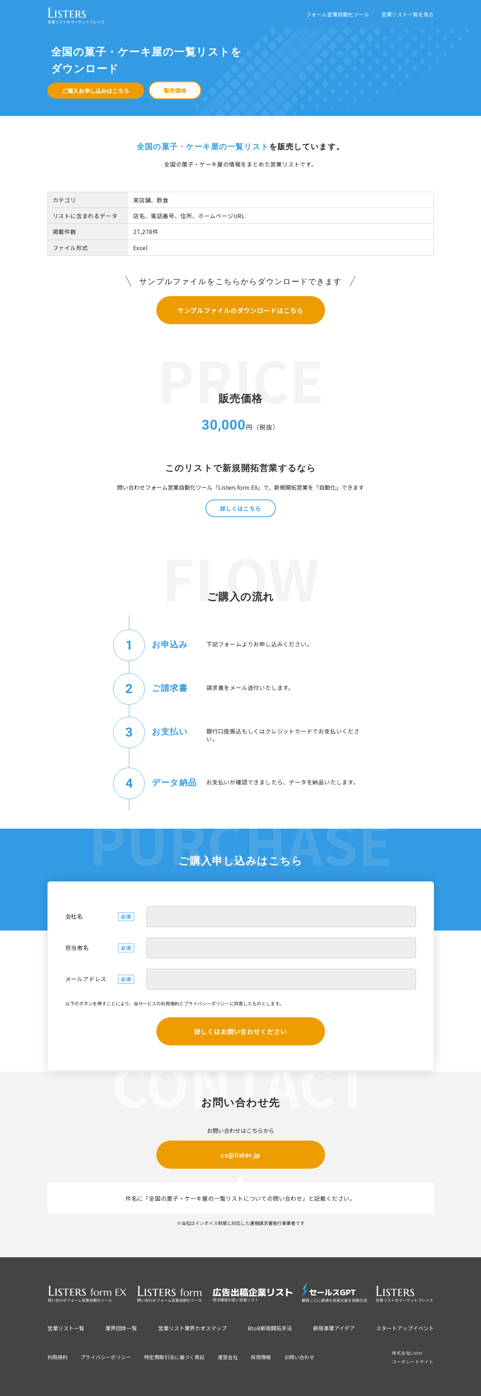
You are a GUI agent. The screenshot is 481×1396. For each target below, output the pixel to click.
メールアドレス (86, 978)
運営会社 (228, 1357)
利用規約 (170, 1003)
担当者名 (77, 947)
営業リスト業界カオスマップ (192, 1328)
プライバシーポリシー (206, 1003)
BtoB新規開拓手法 (270, 1328)
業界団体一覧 (121, 1328)
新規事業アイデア (334, 1328)
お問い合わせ (299, 1357)
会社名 (74, 916)
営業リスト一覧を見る (407, 14)
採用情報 (261, 1357)
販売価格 (175, 90)
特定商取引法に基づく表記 (174, 1357)
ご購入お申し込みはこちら (95, 90)
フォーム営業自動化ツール (337, 14)
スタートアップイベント (405, 1328)
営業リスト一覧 (65, 1328)
